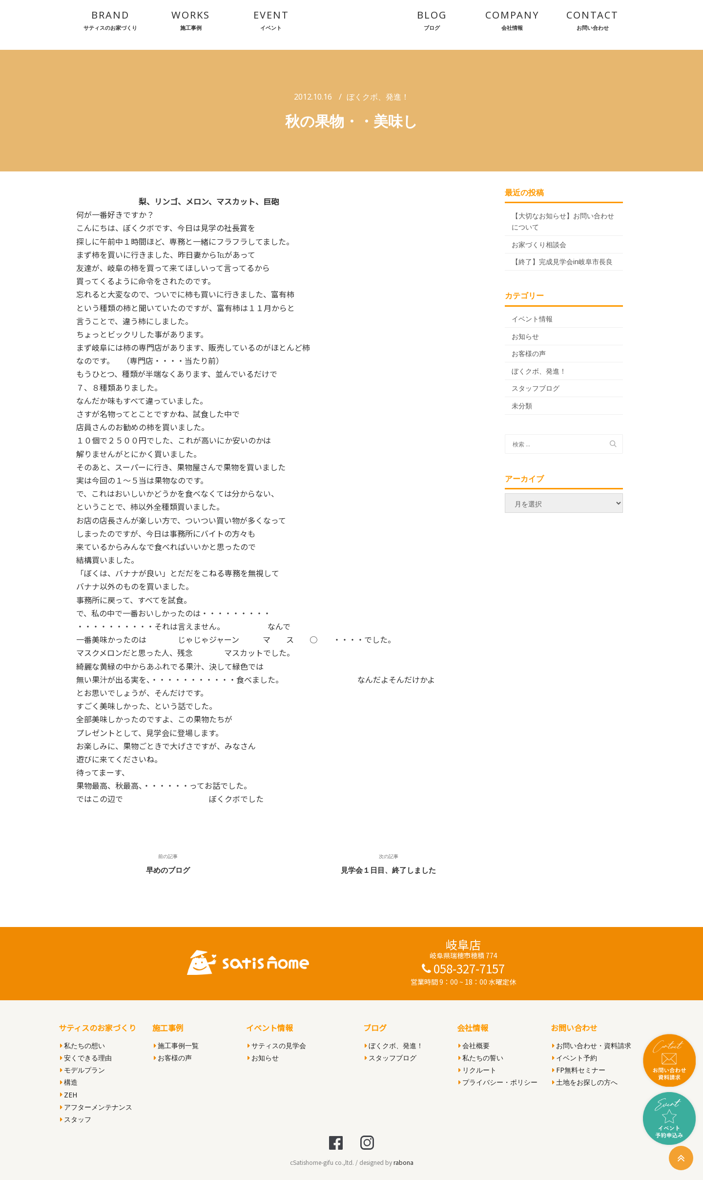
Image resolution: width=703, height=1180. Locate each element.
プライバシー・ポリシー (498, 1082)
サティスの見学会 (277, 1045)
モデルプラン (82, 1070)
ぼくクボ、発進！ (378, 96)
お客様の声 (529, 353)
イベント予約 (574, 1057)
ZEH (68, 1094)
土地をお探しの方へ (585, 1082)
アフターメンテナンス (96, 1107)
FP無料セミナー (578, 1070)
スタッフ (75, 1119)
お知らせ (525, 336)
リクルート (477, 1070)
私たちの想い (82, 1045)
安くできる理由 (86, 1057)
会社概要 (474, 1045)
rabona (403, 1162)
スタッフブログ (535, 388)
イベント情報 (532, 318)
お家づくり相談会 (539, 244)
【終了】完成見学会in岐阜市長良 (562, 261)
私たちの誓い (480, 1057)
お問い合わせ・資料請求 (591, 1045)
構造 (69, 1082)
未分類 (522, 405)
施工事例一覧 (176, 1045)
